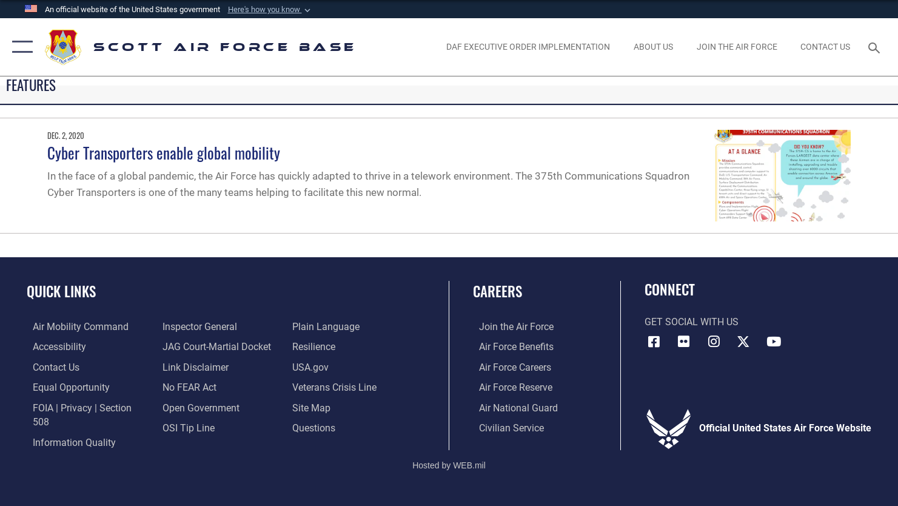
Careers (497, 291)
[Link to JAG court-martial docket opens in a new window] (215, 346)
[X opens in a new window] (743, 341)
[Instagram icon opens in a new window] (714, 341)
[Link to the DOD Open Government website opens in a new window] (199, 406)
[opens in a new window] (737, 47)
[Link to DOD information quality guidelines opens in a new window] (68, 426)
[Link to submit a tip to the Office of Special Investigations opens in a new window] (187, 426)
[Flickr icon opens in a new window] (684, 341)
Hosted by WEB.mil (449, 455)
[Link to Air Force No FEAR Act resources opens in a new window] (188, 386)
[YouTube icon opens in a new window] (774, 341)
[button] (270, 10)
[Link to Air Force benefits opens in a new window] (510, 346)
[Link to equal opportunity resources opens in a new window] (65, 386)
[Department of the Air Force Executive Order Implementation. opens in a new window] (528, 47)
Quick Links (61, 291)
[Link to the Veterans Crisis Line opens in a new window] (336, 386)
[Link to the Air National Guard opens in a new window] (512, 406)
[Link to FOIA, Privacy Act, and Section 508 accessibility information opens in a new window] (85, 406)
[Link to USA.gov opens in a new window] (312, 366)
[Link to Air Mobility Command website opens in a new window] (74, 326)
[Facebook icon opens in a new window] (654, 341)
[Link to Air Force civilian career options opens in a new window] (505, 426)
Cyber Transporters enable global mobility (163, 152)
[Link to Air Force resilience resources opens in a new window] (315, 346)
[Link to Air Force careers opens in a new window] (509, 366)
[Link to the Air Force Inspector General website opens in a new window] (198, 326)
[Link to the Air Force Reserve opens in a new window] (509, 386)
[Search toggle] (875, 46)
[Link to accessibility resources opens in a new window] (53, 346)
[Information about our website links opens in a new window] (194, 366)
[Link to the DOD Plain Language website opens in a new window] (327, 326)
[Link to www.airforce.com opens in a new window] (510, 326)
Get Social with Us (692, 322)
